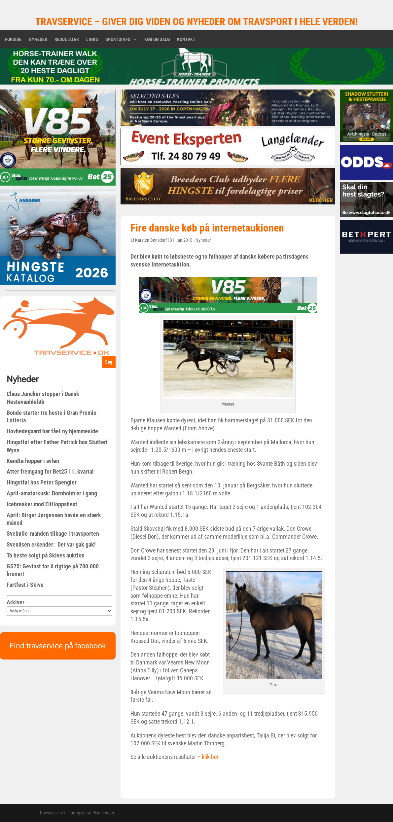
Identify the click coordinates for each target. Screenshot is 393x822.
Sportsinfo (117, 39)
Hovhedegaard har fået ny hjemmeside (52, 431)
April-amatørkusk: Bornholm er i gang (52, 493)
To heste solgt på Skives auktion (46, 555)
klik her (209, 756)
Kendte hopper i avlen (33, 460)
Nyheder (38, 39)
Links (92, 39)
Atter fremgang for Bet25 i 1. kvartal (50, 471)
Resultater (66, 39)
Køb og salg (157, 39)
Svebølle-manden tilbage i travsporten (53, 533)
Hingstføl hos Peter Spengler (42, 482)
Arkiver (15, 602)
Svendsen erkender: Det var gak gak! (51, 544)
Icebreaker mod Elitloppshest (42, 504)
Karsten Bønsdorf (151, 240)
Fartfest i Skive (25, 584)
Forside (13, 39)
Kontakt (186, 39)
